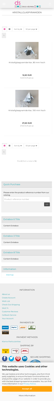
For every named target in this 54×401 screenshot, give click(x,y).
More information (27, 395)
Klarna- (5, 341)
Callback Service (9, 315)
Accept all (27, 389)
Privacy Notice (29, 384)
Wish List (6, 301)
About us (6, 294)
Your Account (7, 318)
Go (47, 204)
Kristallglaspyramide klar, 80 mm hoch (27, 62)
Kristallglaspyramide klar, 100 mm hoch (27, 110)
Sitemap (10, 275)
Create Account (8, 298)
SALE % (5, 308)
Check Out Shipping (11, 305)
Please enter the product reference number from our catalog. (26, 193)
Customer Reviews (10, 311)
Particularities (14, 341)
